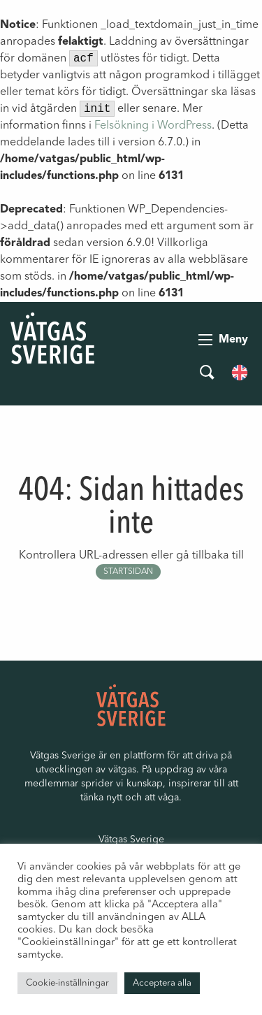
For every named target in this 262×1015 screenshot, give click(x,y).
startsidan (128, 572)
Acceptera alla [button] (162, 983)
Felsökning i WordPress (153, 125)
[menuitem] (239, 372)
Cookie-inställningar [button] (67, 983)
